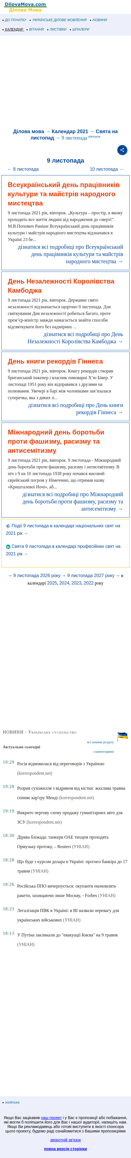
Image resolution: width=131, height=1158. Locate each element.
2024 (64, 583)
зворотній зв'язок (65, 1140)
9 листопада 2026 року (37, 575)
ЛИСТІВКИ (57, 29)
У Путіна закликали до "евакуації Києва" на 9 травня (67, 935)
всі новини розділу (100, 742)
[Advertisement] (65, 83)
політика (11, 1102)
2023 (77, 583)
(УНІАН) (80, 846)
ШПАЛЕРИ (79, 29)
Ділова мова (28, 131)
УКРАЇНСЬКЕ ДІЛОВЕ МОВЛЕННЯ (58, 20)
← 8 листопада (23, 169)
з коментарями (103, 752)
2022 (89, 583)
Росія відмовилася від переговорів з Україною (60, 763)
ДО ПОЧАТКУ (14, 20)
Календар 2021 (70, 131)
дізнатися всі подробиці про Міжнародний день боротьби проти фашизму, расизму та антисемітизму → (72, 501)
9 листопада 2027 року (91, 575)
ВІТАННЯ (35, 29)
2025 (52, 583)
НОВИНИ (98, 20)
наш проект (51, 1117)
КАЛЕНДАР (13, 29)
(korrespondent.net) (34, 773)
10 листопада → (107, 169)
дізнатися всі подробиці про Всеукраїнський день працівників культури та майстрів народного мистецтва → (70, 254)
